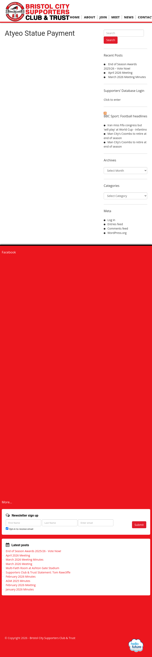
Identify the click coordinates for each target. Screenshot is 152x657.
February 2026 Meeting (21, 585)
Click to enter (112, 100)
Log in (111, 220)
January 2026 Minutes (20, 589)
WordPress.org (116, 233)
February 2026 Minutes (21, 576)
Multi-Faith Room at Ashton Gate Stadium (32, 568)
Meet (115, 17)
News (129, 17)
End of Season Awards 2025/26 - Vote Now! (33, 551)
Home (75, 17)
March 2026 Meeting (19, 564)
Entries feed (115, 224)
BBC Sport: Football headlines (125, 116)
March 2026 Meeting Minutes (127, 77)
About (89, 17)
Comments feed (117, 228)
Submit (139, 525)
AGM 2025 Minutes (18, 581)
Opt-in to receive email (19, 528)
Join (103, 17)
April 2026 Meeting (120, 72)
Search (110, 40)
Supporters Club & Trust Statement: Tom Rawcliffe (38, 572)
